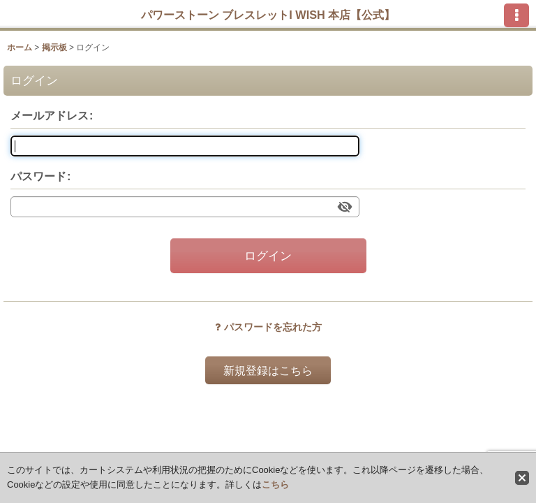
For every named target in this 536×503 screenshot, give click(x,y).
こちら (275, 484)
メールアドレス (49, 115)
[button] (516, 15)
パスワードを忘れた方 (268, 327)
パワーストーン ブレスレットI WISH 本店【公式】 (268, 14)
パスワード (38, 176)
